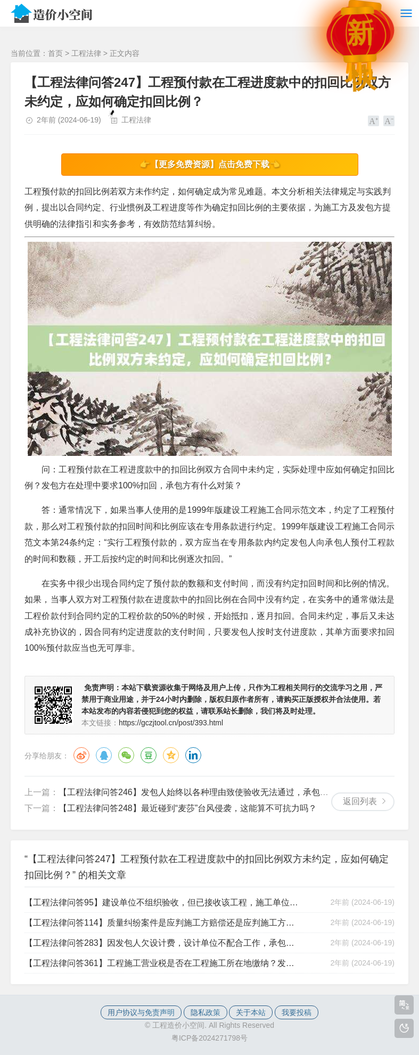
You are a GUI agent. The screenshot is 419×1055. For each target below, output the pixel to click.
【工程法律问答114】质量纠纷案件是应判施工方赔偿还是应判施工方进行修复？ (163, 922)
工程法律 (86, 53)
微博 (81, 755)
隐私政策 (205, 1012)
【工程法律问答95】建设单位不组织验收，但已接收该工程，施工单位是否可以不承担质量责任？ (163, 902)
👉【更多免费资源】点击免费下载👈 (209, 164)
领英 (193, 755)
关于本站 (251, 1012)
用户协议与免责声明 (141, 1012)
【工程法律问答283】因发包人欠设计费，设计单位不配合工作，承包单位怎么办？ (163, 942)
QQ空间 (171, 755)
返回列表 (360, 801)
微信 (126, 755)
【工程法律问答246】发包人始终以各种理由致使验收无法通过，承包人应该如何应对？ (223, 792)
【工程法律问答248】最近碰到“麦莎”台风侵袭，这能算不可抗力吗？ (188, 808)
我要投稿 (296, 1012)
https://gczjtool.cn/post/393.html (171, 722)
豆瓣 (149, 755)
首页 (55, 53)
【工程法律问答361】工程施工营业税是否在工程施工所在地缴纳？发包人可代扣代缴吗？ (163, 963)
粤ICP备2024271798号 (209, 1038)
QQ (104, 755)
